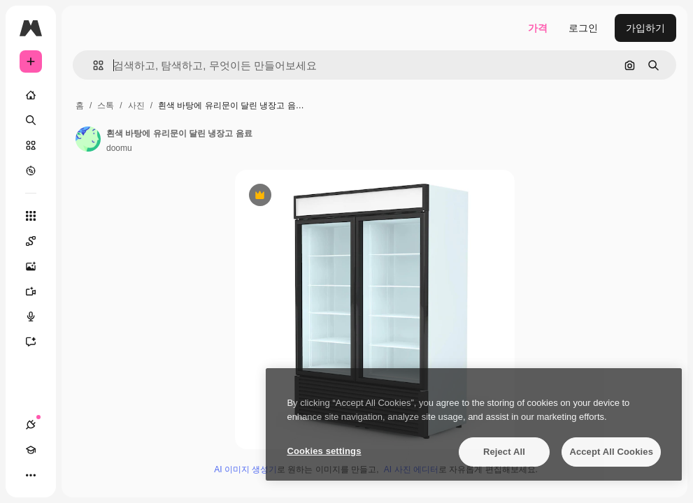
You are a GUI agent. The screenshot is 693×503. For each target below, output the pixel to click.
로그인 (583, 28)
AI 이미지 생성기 (245, 469)
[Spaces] (38, 241)
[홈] (31, 95)
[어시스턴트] (38, 341)
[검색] (31, 120)
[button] (92, 65)
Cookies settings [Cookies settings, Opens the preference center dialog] (324, 451)
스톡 (105, 105)
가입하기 (645, 28)
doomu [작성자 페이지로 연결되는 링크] (119, 148)
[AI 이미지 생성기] (38, 266)
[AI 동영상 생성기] (38, 291)
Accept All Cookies (611, 451)
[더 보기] (31, 475)
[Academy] (31, 450)
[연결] (31, 425)
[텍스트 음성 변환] (38, 316)
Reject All (504, 451)
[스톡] (31, 145)
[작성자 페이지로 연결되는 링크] (88, 139)
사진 (136, 105)
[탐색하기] (31, 170)
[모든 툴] (31, 216)
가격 (538, 28)
